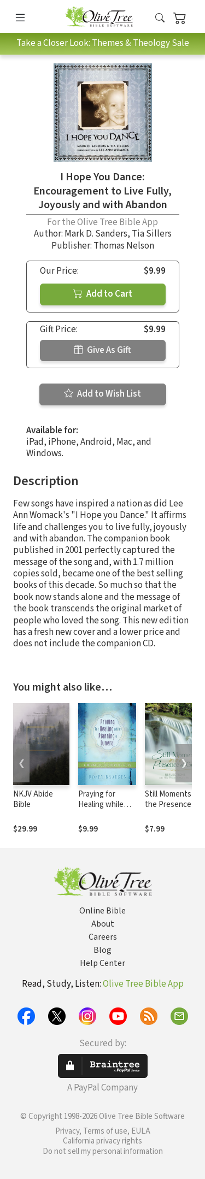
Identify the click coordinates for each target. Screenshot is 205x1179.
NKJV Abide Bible (33, 799)
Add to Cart (102, 293)
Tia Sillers (152, 233)
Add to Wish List (102, 393)
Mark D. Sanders (96, 233)
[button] (160, 18)
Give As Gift (102, 350)
